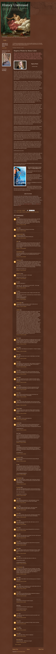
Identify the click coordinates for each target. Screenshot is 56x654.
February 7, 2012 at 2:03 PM (21, 461)
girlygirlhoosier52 (19, 234)
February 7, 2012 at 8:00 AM (21, 238)
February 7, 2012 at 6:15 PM (21, 524)
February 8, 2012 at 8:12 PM (21, 617)
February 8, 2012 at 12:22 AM (21, 581)
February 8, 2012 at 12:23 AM (21, 588)
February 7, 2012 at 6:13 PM (21, 509)
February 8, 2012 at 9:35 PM (21, 636)
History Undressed (15, 5)
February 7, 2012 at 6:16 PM (21, 530)
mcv (17, 291)
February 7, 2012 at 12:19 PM (21, 351)
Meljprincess (18, 260)
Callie (17, 241)
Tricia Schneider (19, 567)
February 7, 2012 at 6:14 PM (21, 517)
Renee (17, 613)
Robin (17, 556)
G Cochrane (18, 487)
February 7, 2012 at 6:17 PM (21, 537)
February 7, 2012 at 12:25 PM (21, 396)
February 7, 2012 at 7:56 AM (21, 230)
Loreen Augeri (18, 302)
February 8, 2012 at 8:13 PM (21, 623)
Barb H (17, 338)
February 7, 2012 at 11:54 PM (21, 574)
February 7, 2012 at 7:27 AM (21, 224)
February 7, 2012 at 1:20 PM (21, 442)
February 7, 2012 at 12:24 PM (21, 389)
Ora (17, 217)
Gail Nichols (18, 457)
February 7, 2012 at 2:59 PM (21, 474)
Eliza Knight (18, 639)
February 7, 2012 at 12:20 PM (21, 358)
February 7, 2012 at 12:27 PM (21, 405)
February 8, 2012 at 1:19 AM (21, 610)
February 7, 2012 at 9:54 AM (21, 299)
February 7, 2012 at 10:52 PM (21, 563)
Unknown (18, 408)
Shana (17, 347)
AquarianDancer (19, 251)
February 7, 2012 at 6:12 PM (21, 502)
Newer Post (15, 649)
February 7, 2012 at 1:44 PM (21, 453)
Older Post (40, 649)
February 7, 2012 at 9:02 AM (21, 287)
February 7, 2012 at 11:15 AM (21, 334)
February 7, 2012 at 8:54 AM (21, 278)
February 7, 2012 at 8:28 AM (21, 248)
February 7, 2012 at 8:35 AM (21, 256)
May (17, 281)
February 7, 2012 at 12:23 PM (21, 374)
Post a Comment (18, 644)
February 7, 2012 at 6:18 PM (21, 553)
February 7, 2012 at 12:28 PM (21, 413)
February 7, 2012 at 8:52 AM (21, 270)
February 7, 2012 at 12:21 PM (21, 366)
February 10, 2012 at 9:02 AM (21, 642)
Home (4, 40)
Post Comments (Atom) (21, 651)
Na (16, 464)
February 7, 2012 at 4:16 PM (21, 495)
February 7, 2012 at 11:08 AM (21, 306)
